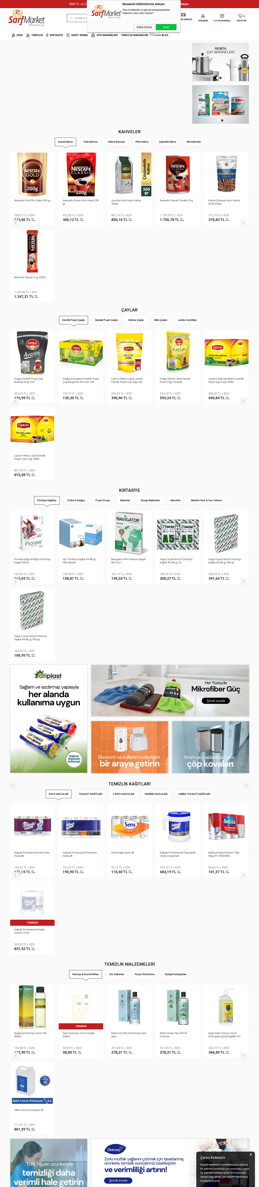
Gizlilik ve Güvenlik (61, 1098)
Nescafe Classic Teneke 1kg (176, 200)
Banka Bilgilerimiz (20, 1080)
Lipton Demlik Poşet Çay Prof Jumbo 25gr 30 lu (225, 303)
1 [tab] (217, 78)
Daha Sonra (144, 27)
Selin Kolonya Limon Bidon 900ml (126, 727)
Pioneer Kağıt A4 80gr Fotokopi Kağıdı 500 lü (32, 407)
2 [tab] (220, 78)
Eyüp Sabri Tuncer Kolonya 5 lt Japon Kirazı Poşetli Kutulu (80, 727)
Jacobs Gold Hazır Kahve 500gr (126, 202)
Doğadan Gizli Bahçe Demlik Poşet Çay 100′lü (176, 303)
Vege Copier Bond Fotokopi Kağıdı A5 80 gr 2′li (176, 407)
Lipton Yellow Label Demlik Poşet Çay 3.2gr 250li (78, 303)
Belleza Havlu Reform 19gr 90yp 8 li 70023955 (223, 623)
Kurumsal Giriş (19, 1092)
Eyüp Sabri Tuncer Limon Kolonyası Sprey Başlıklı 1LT (30, 727)
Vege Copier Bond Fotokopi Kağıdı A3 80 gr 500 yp (224, 407)
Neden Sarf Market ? (21, 1074)
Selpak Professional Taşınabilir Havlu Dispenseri (178, 623)
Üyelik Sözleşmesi (61, 1080)
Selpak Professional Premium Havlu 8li (80, 623)
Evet (166, 27)
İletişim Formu (18, 1086)
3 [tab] (224, 78)
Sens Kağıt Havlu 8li (122, 621)
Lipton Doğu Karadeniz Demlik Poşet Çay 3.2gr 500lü (32, 303)
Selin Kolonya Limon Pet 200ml (226, 725)
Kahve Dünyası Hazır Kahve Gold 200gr (224, 202)
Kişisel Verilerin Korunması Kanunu (66, 1065)
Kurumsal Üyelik (19, 1062)
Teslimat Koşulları (61, 1074)
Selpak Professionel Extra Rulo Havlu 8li (32, 623)
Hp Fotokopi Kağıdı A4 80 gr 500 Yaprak (79, 407)
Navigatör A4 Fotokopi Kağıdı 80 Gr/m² (128, 407)
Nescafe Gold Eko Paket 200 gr (32, 200)
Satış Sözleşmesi (60, 1086)
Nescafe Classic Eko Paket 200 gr (81, 202)
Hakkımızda (17, 1068)
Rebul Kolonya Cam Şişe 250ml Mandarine (178, 727)
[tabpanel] (220, 62)
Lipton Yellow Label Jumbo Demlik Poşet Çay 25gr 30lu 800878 (127, 303)
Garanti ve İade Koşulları (65, 1092)
